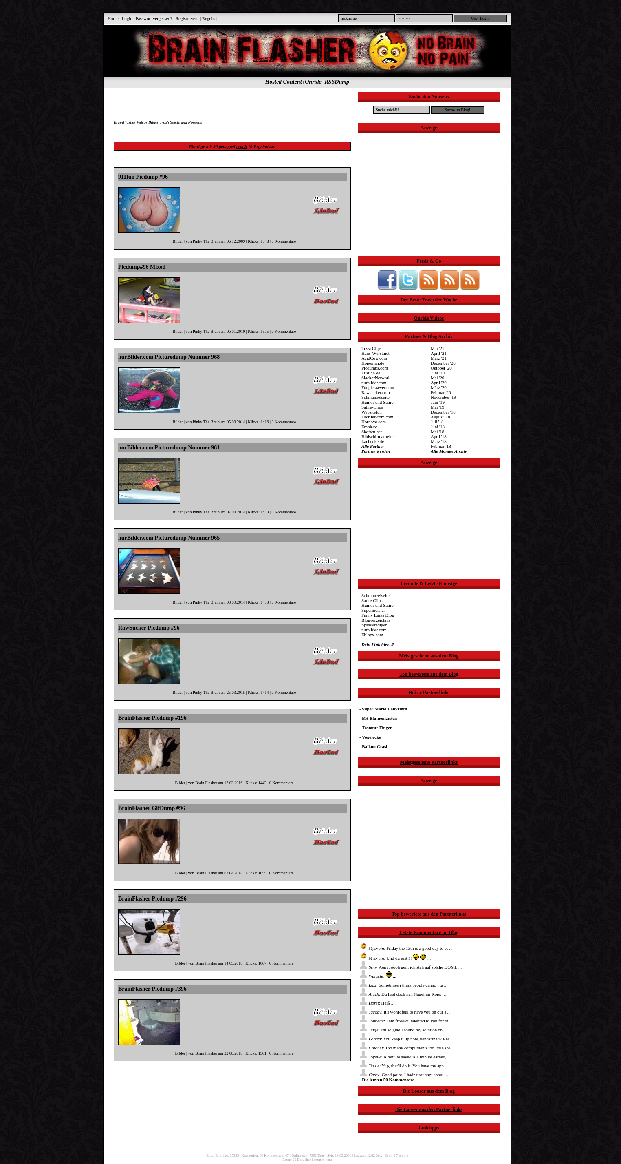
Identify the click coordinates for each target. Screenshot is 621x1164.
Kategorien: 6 (252, 1155)
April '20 (439, 382)
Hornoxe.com (373, 421)
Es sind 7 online (396, 1155)
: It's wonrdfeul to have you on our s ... (405, 1011)
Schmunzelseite (375, 397)
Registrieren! (187, 18)
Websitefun (371, 411)
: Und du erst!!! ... (395, 958)
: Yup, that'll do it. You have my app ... (403, 1065)
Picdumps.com (374, 367)
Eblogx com (372, 634)
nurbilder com (374, 629)
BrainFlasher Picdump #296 (152, 899)
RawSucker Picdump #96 (149, 628)
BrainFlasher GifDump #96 (151, 808)
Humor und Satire (377, 402)
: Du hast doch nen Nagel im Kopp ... (402, 993)
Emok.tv (369, 426)
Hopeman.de (372, 363)
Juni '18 (438, 426)
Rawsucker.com (375, 392)
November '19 (443, 397)
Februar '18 (441, 446)
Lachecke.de (372, 441)
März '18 (439, 441)
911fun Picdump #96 (143, 177)
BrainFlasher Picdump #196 (152, 718)
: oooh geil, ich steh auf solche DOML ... (410, 967)
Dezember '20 (443, 363)
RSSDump (336, 82)
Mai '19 (437, 407)
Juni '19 (438, 402)
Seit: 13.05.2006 (339, 1155)
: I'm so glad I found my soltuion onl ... (403, 1029)
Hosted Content (283, 82)
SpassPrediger (374, 624)
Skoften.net (371, 431)
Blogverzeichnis (375, 619)
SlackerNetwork (375, 377)
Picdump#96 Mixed (141, 267)
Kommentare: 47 (276, 1155)
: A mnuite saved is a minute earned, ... (405, 1056)
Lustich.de (370, 372)
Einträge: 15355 (227, 1155)
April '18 (439, 436)
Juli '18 (437, 421)
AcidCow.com (374, 358)
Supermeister (373, 610)
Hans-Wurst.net (375, 353)
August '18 (440, 416)
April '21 (439, 353)
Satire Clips (372, 600)
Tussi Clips (371, 348)
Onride (313, 82)
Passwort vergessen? (153, 18)
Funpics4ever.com (377, 387)
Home (113, 18)
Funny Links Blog (377, 615)
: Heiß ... (376, 1002)
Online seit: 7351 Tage (307, 1155)
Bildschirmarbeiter (378, 436)
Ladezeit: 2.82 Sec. (368, 1155)
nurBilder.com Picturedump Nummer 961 (169, 448)
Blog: (210, 1155)
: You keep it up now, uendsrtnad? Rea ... (406, 1038)
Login (126, 18)
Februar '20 (441, 392)
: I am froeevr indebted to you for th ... (406, 1020)
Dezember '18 (443, 411)
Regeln (208, 18)
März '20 (439, 387)
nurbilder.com (373, 382)
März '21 (439, 358)
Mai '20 (437, 377)
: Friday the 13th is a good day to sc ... (406, 948)
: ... (377, 976)
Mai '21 (437, 348)
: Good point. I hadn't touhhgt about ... (403, 1074)
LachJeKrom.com (377, 416)
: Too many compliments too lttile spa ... (407, 1047)
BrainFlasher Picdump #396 (152, 989)
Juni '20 (438, 372)
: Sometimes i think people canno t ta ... (403, 985)
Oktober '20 (441, 367)
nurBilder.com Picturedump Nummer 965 (169, 538)
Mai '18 (437, 431)
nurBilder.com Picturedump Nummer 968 (169, 357)
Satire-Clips (372, 407)
